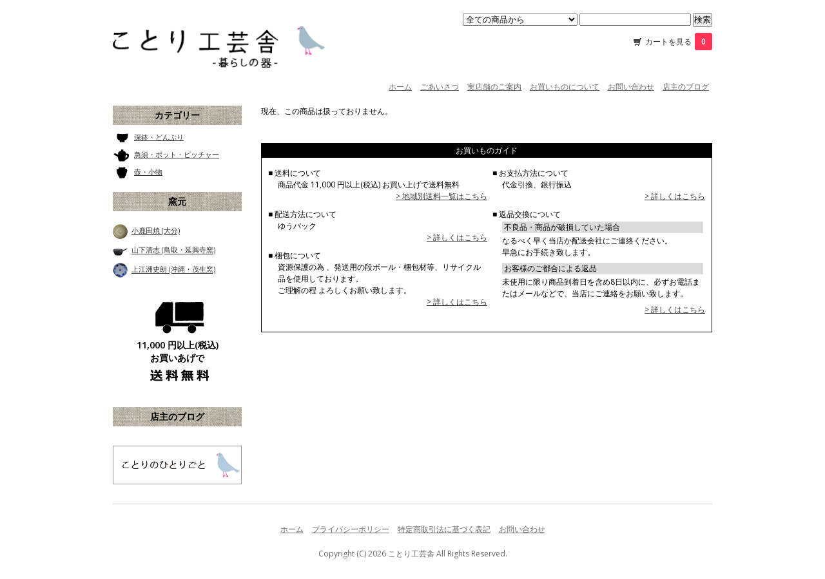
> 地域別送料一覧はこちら (441, 196)
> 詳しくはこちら (457, 237)
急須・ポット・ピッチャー (176, 154)
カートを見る (678, 41)
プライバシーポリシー (350, 529)
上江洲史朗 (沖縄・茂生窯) (173, 269)
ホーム (400, 86)
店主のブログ (686, 86)
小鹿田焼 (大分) (155, 231)
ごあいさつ (439, 86)
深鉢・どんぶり (159, 137)
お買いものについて (564, 86)
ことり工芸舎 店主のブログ (177, 465)
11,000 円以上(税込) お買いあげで (177, 351)
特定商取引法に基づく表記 (444, 529)
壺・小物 (148, 171)
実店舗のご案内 (494, 86)
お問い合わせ (631, 86)
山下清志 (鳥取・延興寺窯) (173, 250)
